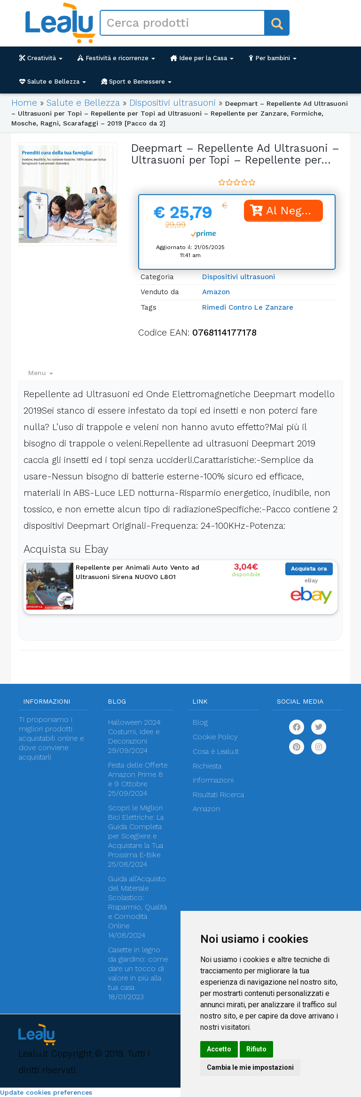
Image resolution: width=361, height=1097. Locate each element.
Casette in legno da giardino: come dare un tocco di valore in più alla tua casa (138, 969)
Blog (200, 722)
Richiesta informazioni (213, 773)
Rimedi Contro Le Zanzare (247, 307)
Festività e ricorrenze (116, 58)
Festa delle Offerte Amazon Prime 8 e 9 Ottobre (137, 774)
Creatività (41, 58)
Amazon (216, 292)
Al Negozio (286, 210)
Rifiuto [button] (256, 1049)
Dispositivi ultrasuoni (172, 102)
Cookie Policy (215, 737)
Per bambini (273, 58)
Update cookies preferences (46, 1092)
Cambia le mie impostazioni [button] (250, 1067)
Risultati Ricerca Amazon (218, 802)
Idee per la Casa (202, 58)
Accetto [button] (219, 1049)
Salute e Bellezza (52, 81)
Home (24, 102)
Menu (40, 372)
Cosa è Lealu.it (216, 751)
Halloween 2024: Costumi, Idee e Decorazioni (135, 731)
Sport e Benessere (136, 81)
